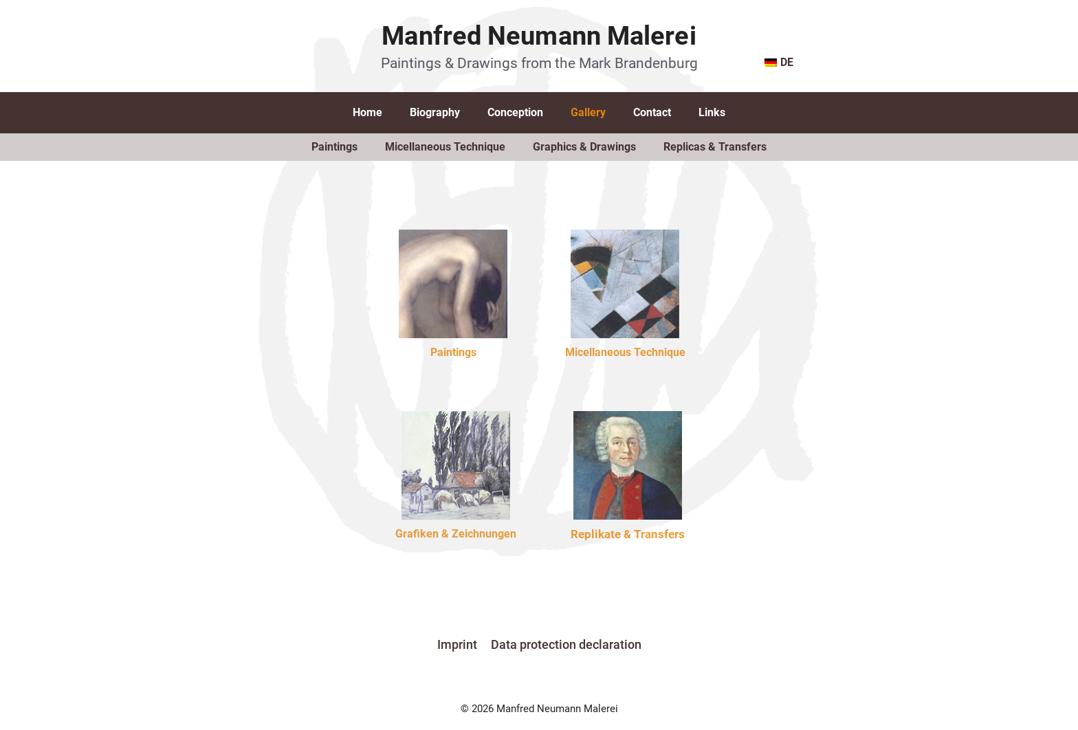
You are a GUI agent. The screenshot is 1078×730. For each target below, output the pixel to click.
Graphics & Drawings (584, 146)
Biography (435, 112)
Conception (515, 112)
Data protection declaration (566, 644)
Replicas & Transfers (715, 146)
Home (367, 112)
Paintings (334, 146)
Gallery (588, 112)
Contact (652, 112)
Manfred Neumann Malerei (539, 36)
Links (711, 112)
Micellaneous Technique (445, 146)
